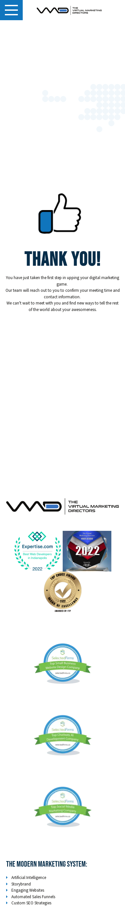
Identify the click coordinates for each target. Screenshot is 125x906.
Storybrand (21, 884)
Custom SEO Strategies (31, 903)
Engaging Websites (27, 890)
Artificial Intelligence (28, 877)
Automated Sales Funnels (33, 896)
